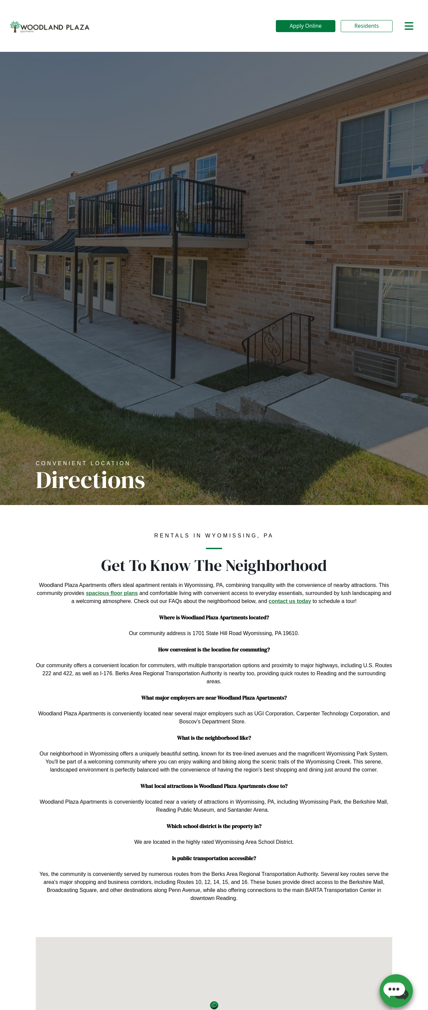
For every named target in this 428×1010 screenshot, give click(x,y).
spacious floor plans (112, 593)
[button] (396, 988)
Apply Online (306, 25)
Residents (366, 25)
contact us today (290, 601)
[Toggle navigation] (409, 26)
